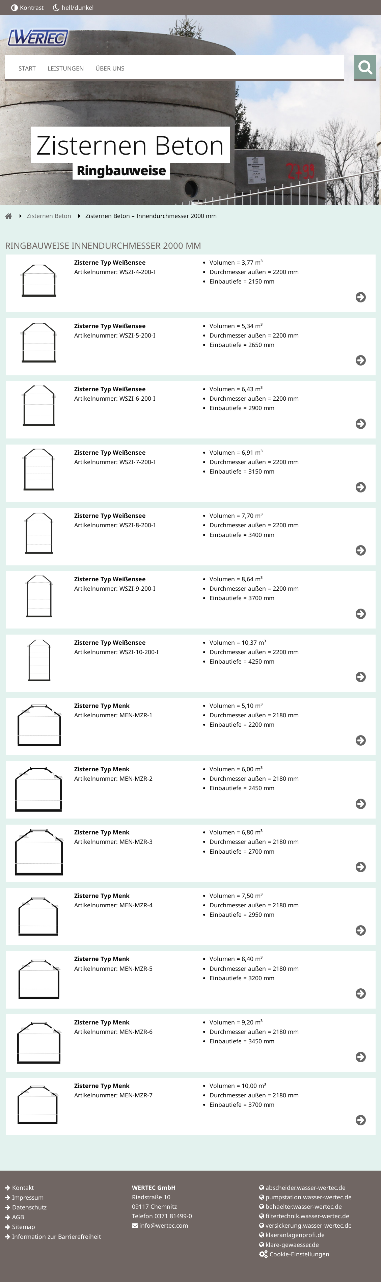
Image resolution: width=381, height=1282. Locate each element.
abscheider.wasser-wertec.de (302, 1187)
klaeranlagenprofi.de (292, 1235)
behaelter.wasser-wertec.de (300, 1206)
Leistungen (66, 68)
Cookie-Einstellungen (294, 1254)
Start (27, 68)
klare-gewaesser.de (289, 1244)
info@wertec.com (160, 1225)
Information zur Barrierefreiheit (56, 1236)
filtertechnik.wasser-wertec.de (304, 1216)
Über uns (110, 68)
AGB (18, 1217)
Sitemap (23, 1227)
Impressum (28, 1197)
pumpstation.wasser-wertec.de (305, 1197)
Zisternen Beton (49, 216)
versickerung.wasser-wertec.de (305, 1225)
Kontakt (23, 1187)
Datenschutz (29, 1207)
